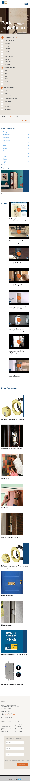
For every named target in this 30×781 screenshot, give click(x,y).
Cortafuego (7, 101)
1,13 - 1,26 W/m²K (9, 46)
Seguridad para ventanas (15, 168)
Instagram (18, 731)
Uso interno (7, 109)
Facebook (18, 725)
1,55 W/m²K (7, 51)
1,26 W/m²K (7, 59)
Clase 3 (6, 93)
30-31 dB (6, 84)
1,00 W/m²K (7, 64)
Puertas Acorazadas (15, 128)
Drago (16, 116)
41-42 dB (6, 73)
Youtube (18, 726)
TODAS (10, 116)
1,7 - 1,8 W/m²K (8, 54)
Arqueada (7, 104)
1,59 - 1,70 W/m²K (9, 40)
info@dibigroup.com (10, 714)
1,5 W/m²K (7, 48)
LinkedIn (18, 729)
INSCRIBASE (22, 764)
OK (19, 779)
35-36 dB (6, 81)
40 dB (5, 76)
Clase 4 (6, 90)
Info (17, 779)
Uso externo (7, 106)
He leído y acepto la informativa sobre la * (18, 760)
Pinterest (18, 728)
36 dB (5, 71)
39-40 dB (6, 78)
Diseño (15, 165)
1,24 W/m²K (7, 61)
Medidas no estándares (10, 98)
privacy (27, 760)
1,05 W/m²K (7, 43)
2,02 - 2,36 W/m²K (9, 56)
